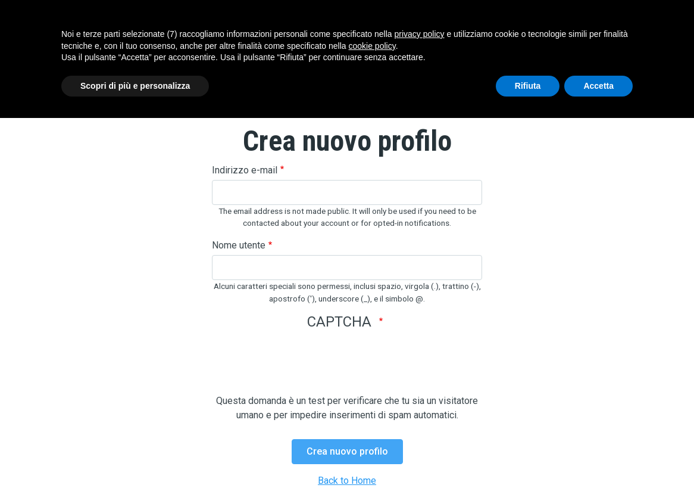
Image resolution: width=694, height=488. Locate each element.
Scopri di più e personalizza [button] (135, 86)
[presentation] (302, 370)
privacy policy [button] (420, 34)
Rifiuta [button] (528, 86)
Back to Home (347, 480)
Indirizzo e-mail (244, 170)
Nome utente (238, 245)
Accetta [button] (598, 86)
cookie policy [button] (372, 46)
